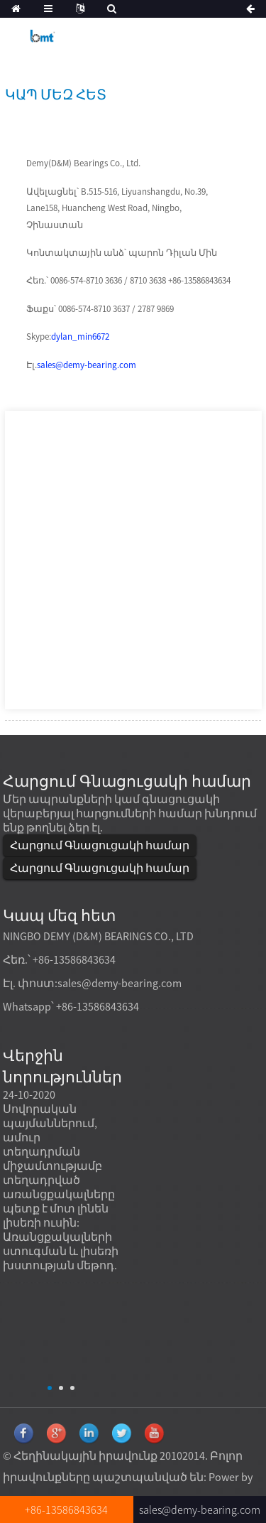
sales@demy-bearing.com (86, 365)
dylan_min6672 (80, 336)
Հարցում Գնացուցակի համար (99, 845)
